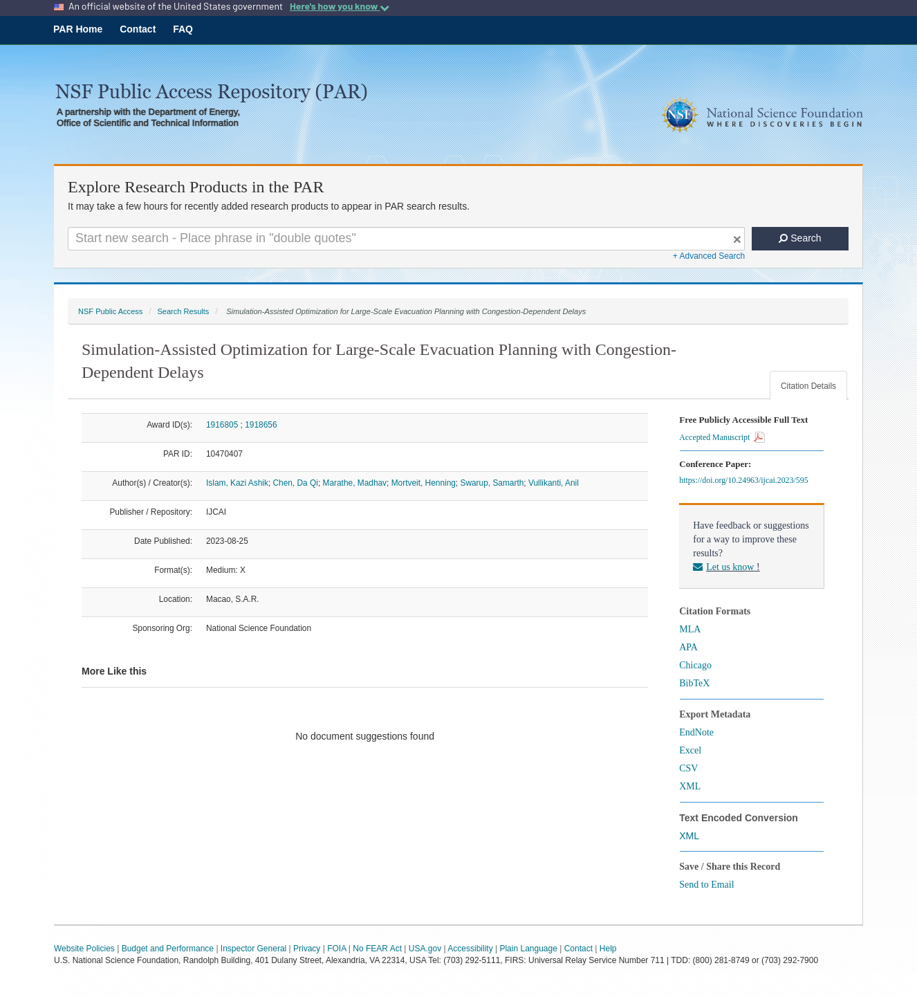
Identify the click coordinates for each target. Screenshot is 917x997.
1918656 (261, 425)
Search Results (183, 311)
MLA (690, 629)
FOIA (336, 948)
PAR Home (77, 29)
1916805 (222, 425)
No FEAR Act (377, 948)
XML (690, 786)
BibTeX (694, 683)
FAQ (183, 29)
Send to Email (706, 884)
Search (800, 238)
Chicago (695, 665)
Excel (690, 750)
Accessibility (469, 948)
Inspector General (253, 948)
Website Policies (84, 948)
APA (688, 647)
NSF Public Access (110, 311)
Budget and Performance (168, 948)
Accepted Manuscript (722, 437)
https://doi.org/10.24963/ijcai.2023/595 (745, 480)
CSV (688, 768)
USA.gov (425, 948)
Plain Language (528, 948)
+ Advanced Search (709, 256)
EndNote (696, 732)
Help (608, 948)
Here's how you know (339, 6)
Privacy (306, 948)
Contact (138, 29)
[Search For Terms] (406, 238)
